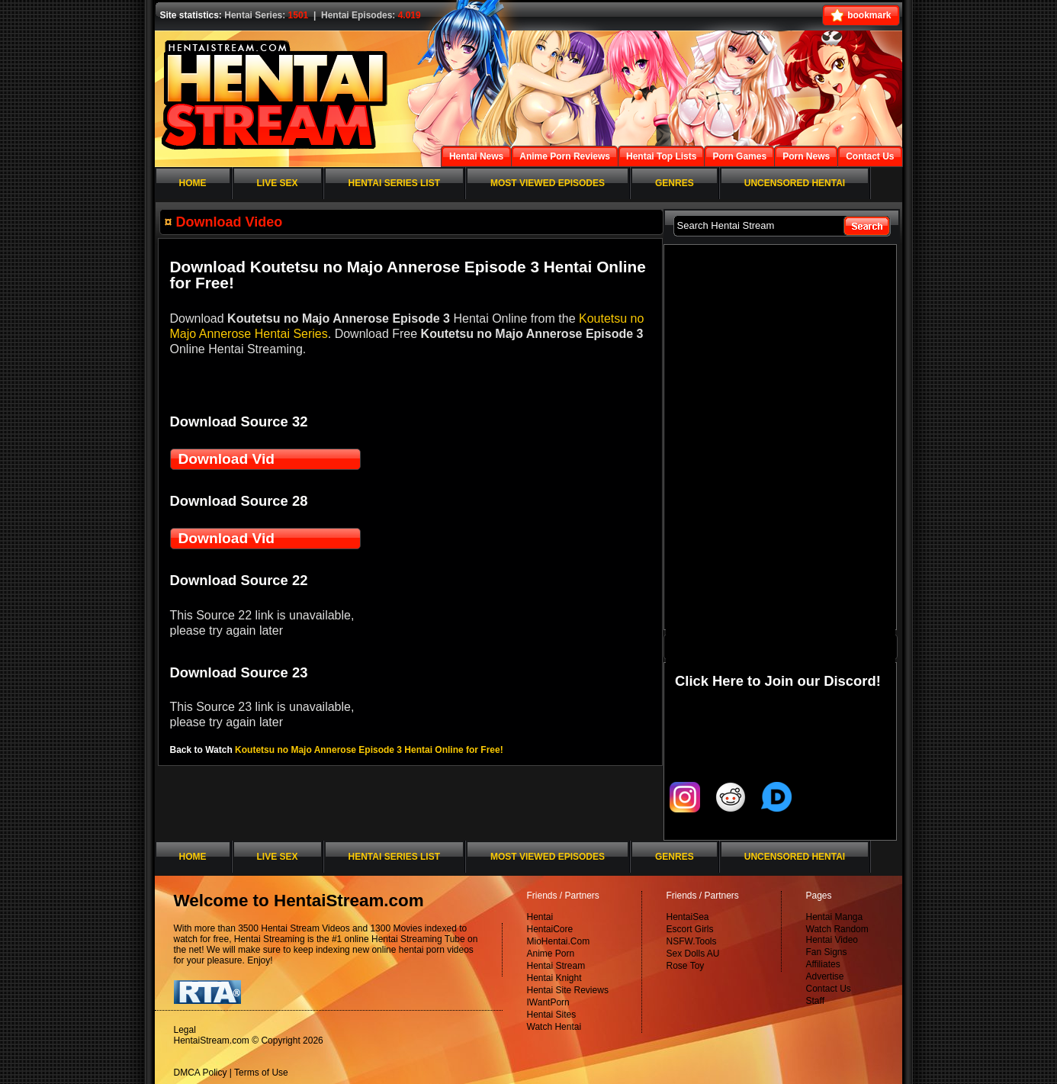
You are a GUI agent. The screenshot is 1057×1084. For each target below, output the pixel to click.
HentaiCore (550, 929)
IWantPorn (548, 1002)
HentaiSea (688, 917)
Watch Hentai (554, 1026)
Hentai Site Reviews (568, 990)
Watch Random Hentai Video (837, 934)
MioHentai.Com (558, 941)
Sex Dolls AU (693, 953)
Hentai (540, 917)
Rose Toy (686, 965)
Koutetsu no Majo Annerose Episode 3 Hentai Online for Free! (369, 750)
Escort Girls (690, 929)
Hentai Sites (552, 1014)
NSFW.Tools (692, 941)
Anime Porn (551, 953)
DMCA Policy (200, 1072)
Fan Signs (826, 952)
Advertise (825, 976)
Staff (815, 1001)
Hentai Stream (556, 965)
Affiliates (823, 964)
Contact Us (828, 988)
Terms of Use (261, 1072)
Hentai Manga (834, 917)
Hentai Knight (554, 978)
